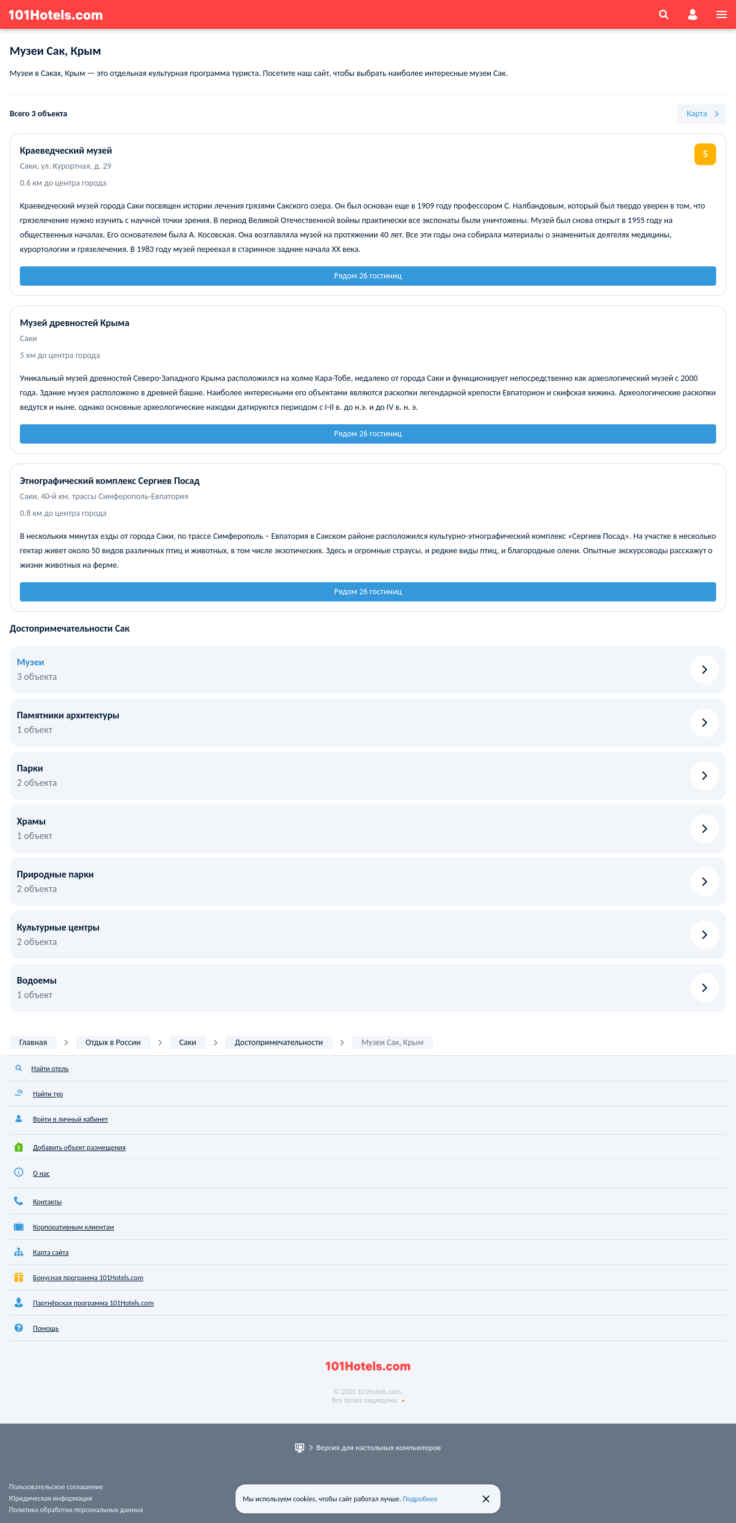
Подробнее (420, 1499)
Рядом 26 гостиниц (368, 276)
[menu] (721, 14)
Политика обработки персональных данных (76, 1510)
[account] (692, 14)
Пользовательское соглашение (56, 1487)
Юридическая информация (50, 1498)
